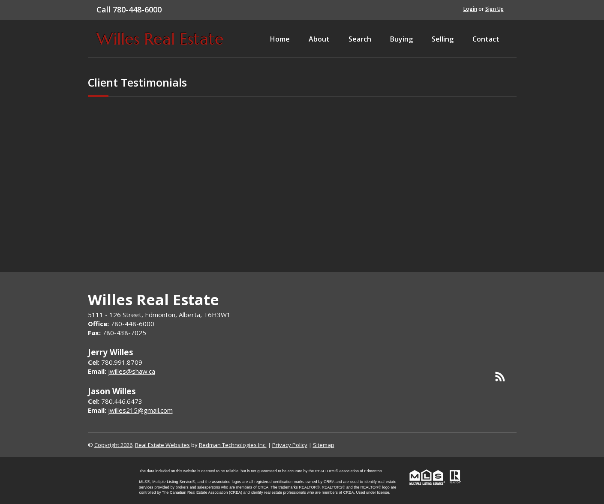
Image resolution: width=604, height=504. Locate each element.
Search (360, 39)
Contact (485, 39)
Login (470, 8)
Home (280, 39)
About (319, 39)
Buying (401, 39)
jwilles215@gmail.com (140, 410)
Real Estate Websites (162, 445)
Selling (443, 39)
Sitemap (323, 445)
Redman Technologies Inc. (233, 445)
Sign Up (494, 8)
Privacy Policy (289, 445)
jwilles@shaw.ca (131, 371)
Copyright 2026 (113, 445)
